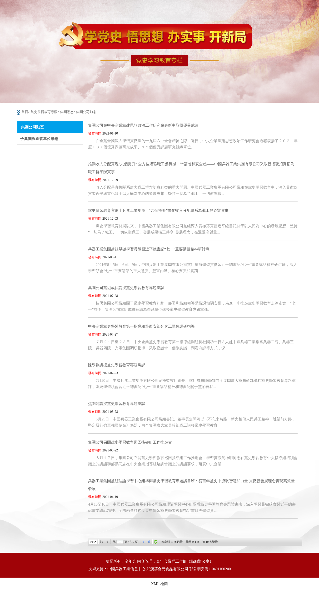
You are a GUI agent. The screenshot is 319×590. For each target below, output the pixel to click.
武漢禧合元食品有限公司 (167, 569)
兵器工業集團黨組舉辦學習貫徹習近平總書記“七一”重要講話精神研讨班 (148, 249)
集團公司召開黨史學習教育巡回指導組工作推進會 (130, 442)
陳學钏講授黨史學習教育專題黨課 (116, 365)
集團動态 (67, 112)
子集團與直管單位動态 (39, 139)
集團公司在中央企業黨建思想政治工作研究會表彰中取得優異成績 (143, 125)
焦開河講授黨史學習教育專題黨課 (116, 404)
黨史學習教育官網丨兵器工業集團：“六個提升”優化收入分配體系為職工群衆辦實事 (158, 210)
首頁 (24, 112)
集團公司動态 (86, 112)
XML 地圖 (159, 584)
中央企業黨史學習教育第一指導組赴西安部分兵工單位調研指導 (141, 326)
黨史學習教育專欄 (44, 112)
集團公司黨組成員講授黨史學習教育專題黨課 (126, 288)
